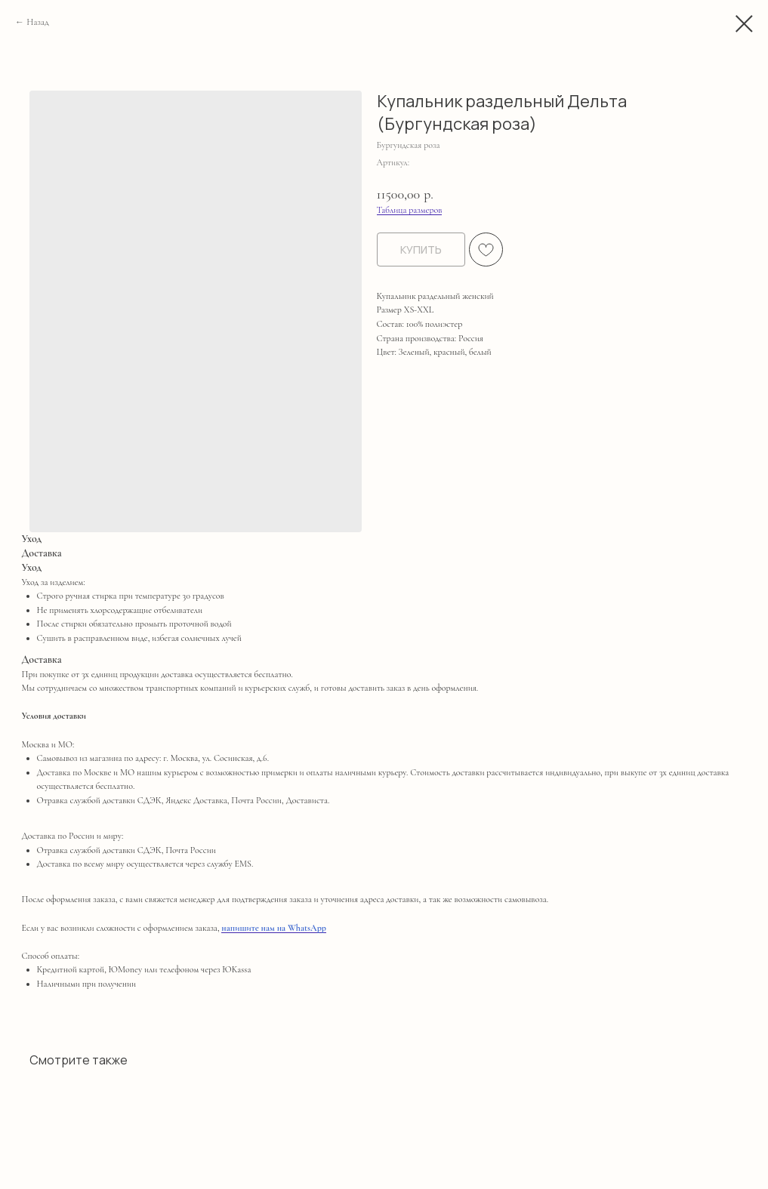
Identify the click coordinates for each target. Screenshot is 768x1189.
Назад (37, 22)
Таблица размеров (410, 210)
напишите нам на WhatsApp (273, 928)
